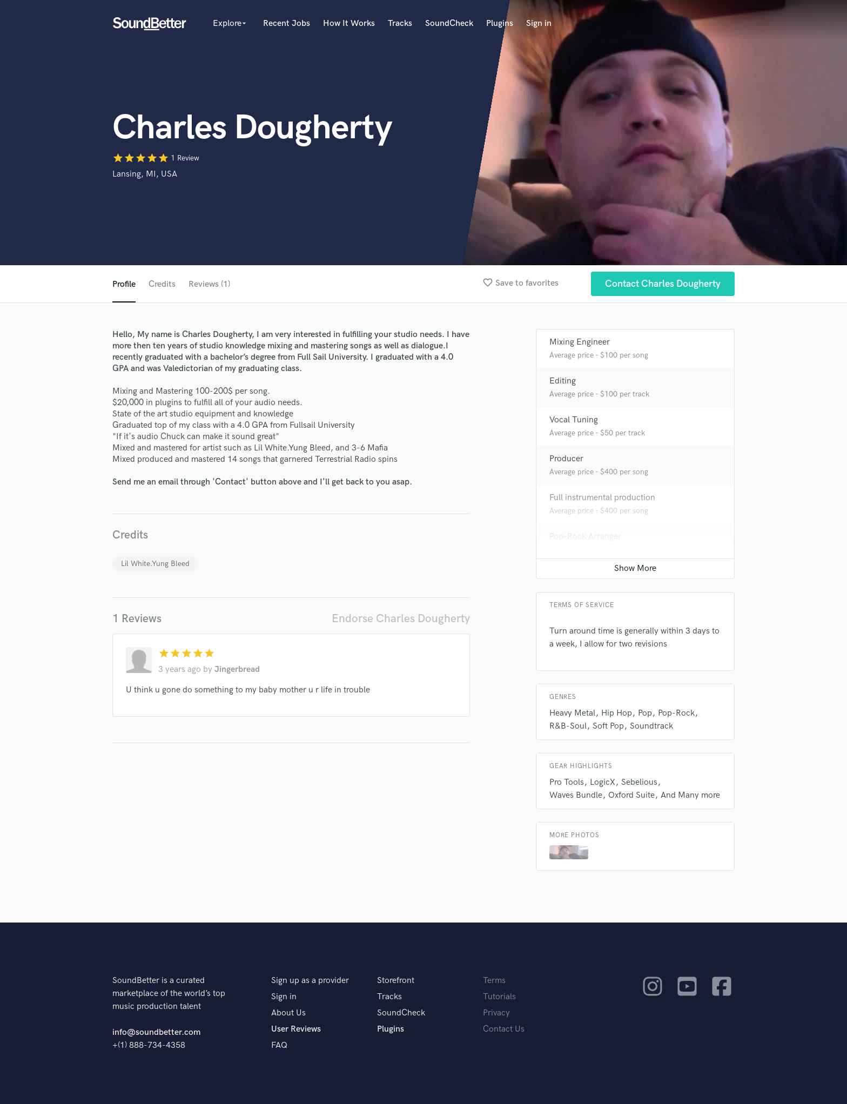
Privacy (496, 1013)
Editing (562, 381)
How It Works (349, 23)
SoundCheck (449, 23)
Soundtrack (651, 726)
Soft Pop (608, 726)
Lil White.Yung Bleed (155, 563)
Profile (124, 284)
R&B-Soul (568, 726)
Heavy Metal (572, 713)
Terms (494, 980)
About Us (288, 1013)
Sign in (539, 23)
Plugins (499, 23)
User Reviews (296, 1029)
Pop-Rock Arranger (585, 536)
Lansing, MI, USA (144, 174)
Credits (162, 284)
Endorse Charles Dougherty (401, 618)
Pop (645, 713)
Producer (566, 459)
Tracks (400, 23)
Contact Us (504, 1029)
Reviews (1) (209, 284)
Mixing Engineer (579, 342)
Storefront (395, 980)
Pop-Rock (676, 713)
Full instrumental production (602, 498)
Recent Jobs (286, 23)
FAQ (279, 1045)
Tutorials (499, 997)
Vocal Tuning (573, 420)
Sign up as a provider (310, 980)
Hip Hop (616, 713)
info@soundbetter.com (156, 1032)
